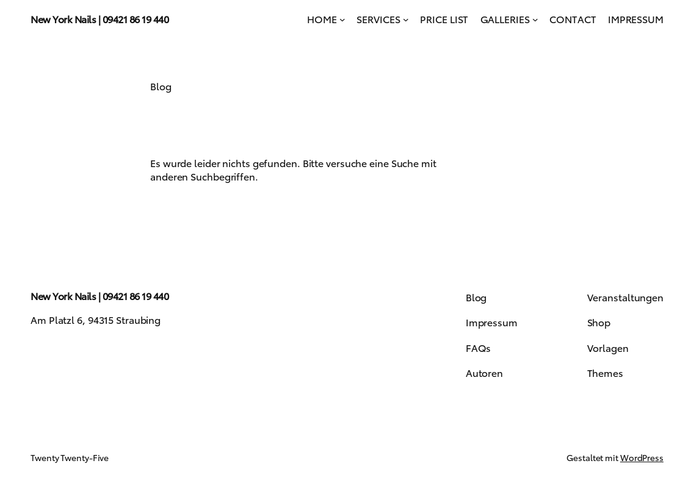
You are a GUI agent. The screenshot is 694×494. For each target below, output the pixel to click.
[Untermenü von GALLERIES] (535, 19)
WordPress (641, 457)
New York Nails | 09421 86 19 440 (99, 19)
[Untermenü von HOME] (342, 19)
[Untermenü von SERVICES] (406, 19)
